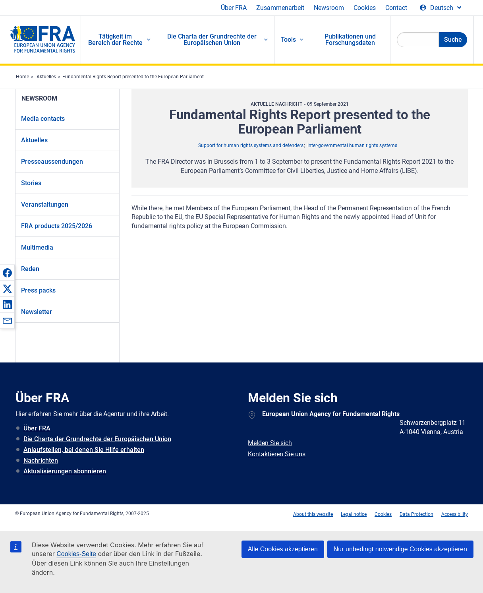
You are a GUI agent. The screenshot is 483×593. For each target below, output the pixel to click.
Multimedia (37, 247)
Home (22, 76)
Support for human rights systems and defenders (250, 145)
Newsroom (329, 8)
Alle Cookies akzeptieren (283, 549)
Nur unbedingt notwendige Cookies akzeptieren (400, 549)
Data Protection (416, 514)
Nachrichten (40, 460)
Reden (30, 269)
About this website (313, 514)
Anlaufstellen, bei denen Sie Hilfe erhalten (83, 449)
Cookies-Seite (76, 553)
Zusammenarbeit (280, 8)
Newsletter (36, 312)
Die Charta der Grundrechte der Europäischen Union (97, 439)
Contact (396, 8)
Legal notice (354, 514)
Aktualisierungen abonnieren (64, 471)
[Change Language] (440, 8)
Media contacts (43, 118)
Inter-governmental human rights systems (352, 145)
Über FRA (234, 8)
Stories (31, 183)
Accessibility (454, 514)
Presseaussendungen (52, 161)
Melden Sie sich (270, 443)
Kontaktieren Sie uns (276, 454)
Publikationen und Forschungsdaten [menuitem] (350, 40)
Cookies (365, 8)
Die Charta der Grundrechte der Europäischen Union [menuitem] (212, 40)
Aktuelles (46, 76)
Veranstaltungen (44, 204)
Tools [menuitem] (288, 39)
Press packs (38, 290)
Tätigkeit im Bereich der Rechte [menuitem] (115, 40)
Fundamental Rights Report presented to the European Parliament (133, 76)
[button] (7, 273)
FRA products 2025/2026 (56, 226)
